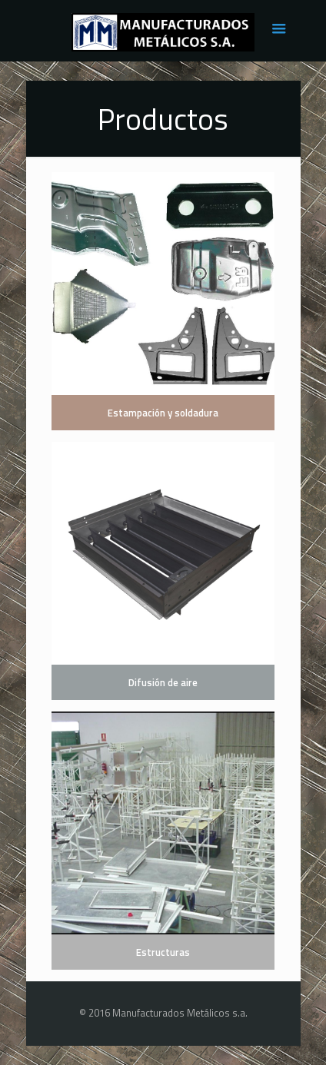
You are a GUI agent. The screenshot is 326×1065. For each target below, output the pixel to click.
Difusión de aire (163, 682)
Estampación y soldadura (163, 412)
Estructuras (163, 952)
